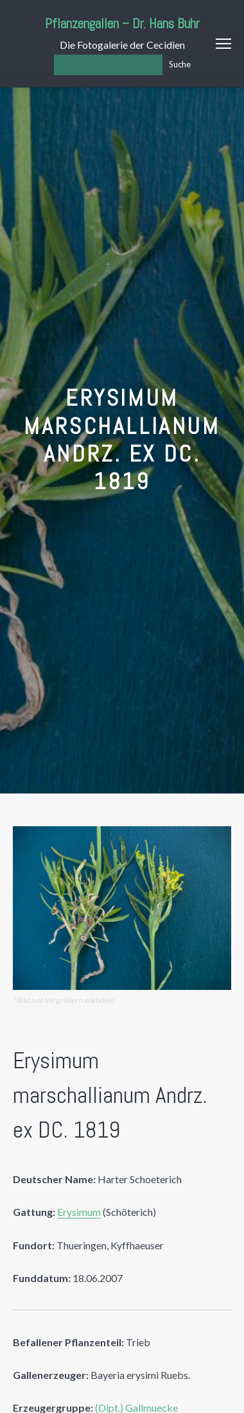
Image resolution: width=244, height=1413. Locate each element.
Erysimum (79, 1212)
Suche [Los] (180, 64)
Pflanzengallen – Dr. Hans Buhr (122, 23)
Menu (223, 44)
